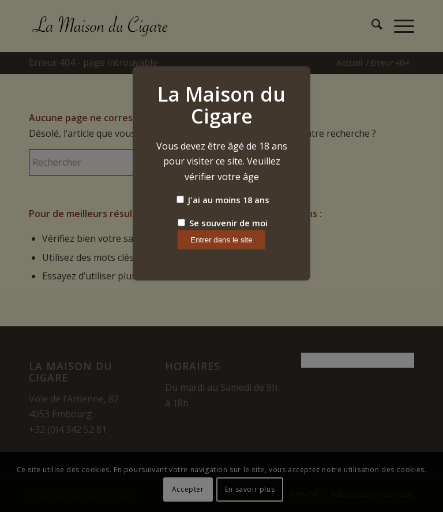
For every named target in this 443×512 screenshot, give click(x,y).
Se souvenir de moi (223, 223)
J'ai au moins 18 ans (223, 199)
